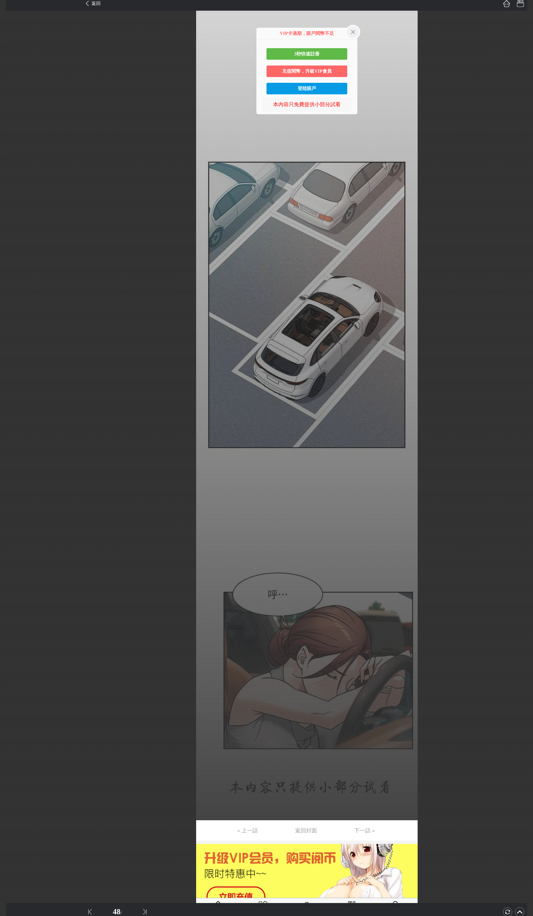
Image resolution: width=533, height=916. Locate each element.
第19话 (13, 251)
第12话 (13, 156)
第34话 (13, 454)
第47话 (13, 630)
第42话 (13, 562)
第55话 (13, 739)
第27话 (13, 359)
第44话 (13, 590)
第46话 (13, 617)
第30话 (13, 400)
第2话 (12, 20)
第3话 (12, 34)
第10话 (13, 129)
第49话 (13, 657)
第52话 (13, 698)
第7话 (12, 88)
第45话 (13, 603)
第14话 (13, 183)
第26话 (13, 346)
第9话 (12, 115)
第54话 (13, 725)
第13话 (13, 169)
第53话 (13, 712)
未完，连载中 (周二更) (31, 752)
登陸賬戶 (307, 88)
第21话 (13, 278)
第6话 (12, 74)
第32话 (13, 427)
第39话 (13, 522)
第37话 (13, 495)
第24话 (13, 318)
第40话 (13, 535)
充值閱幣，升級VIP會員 (307, 71)
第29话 (13, 386)
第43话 (13, 576)
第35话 (13, 468)
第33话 (13, 440)
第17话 (13, 223)
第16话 (13, 210)
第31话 (13, 413)
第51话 (13, 685)
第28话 (13, 373)
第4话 (12, 47)
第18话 (13, 237)
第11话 (13, 142)
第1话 (12, 7)
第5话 (12, 61)
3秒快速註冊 (307, 53)
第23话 (13, 305)
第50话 (13, 671)
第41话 (13, 549)
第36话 (13, 481)
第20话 (13, 264)
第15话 (13, 196)
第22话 (13, 291)
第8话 (12, 101)
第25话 (13, 332)
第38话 (13, 508)
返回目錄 (19, 772)
